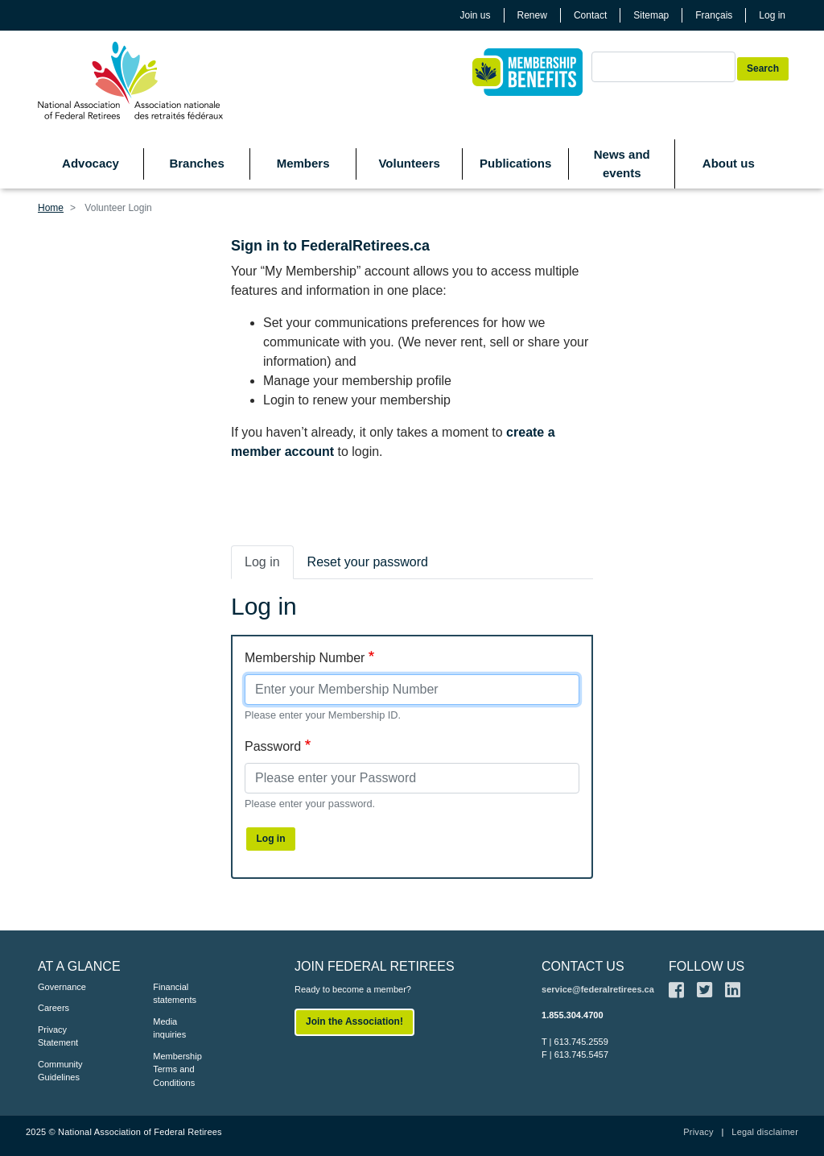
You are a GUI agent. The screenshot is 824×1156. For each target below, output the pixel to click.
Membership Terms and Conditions (177, 1069)
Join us (475, 15)
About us (728, 163)
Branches (196, 163)
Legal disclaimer (764, 1132)
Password (273, 746)
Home (51, 207)
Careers (53, 1008)
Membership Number (305, 658)
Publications (515, 163)
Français (713, 15)
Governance (62, 987)
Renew (532, 15)
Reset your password (367, 562)
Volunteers (408, 163)
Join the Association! (354, 1021)
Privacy (698, 1132)
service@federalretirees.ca (598, 989)
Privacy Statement (58, 1036)
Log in (772, 15)
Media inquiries (169, 1028)
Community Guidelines (60, 1071)
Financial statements (174, 993)
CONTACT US (583, 966)
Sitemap (651, 15)
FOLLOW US (706, 966)
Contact (590, 15)
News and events (622, 163)
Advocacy (90, 163)
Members (303, 163)
